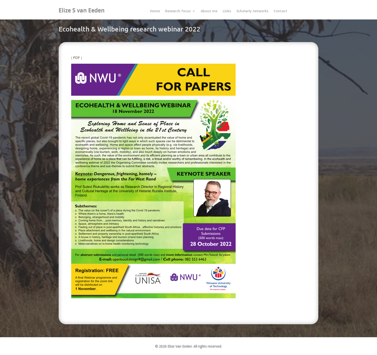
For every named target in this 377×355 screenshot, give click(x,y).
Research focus (178, 11)
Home (155, 11)
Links (227, 11)
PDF (76, 57)
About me (209, 11)
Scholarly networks (252, 11)
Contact (280, 11)
